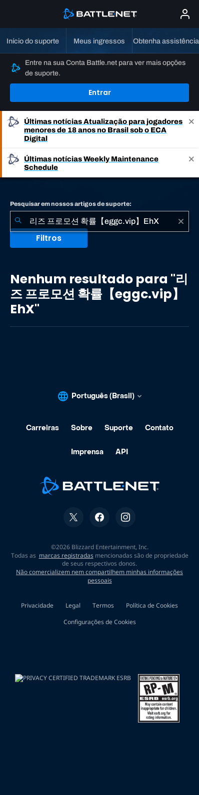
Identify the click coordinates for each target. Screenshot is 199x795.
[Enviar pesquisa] (18, 221)
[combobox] (99, 221)
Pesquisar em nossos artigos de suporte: (71, 203)
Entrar (99, 92)
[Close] (191, 129)
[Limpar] (181, 221)
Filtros (49, 238)
